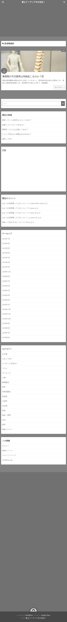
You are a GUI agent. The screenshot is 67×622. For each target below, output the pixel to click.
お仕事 (4, 354)
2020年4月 (6, 295)
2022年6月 (6, 243)
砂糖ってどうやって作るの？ (13, 125)
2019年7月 (6, 333)
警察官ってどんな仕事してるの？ (15, 129)
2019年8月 (6, 328)
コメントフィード (9, 455)
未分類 (4, 406)
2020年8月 (6, 276)
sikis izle (34, 213)
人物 (4, 377)
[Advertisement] (33, 20)
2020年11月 (6, 272)
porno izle (34, 217)
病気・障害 (6, 415)
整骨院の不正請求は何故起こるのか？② (23, 76)
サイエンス (6, 373)
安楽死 (4, 396)
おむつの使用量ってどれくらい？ (15, 203)
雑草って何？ (7, 139)
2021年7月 (6, 258)
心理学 (4, 401)
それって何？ (7, 359)
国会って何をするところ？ (12, 222)
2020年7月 (6, 281)
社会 (63, 50)
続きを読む (59, 87)
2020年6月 (6, 286)
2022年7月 (6, 239)
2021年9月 (6, 248)
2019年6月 (6, 337)
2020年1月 (6, 305)
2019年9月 (6, 323)
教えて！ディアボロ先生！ (36, 618)
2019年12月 (6, 309)
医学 (4, 387)
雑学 (4, 424)
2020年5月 (6, 290)
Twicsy (27, 222)
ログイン (5, 446)
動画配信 (5, 382)
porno (33, 208)
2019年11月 (6, 314)
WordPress (29, 615)
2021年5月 (6, 267)
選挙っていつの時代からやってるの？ (16, 120)
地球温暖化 (6, 392)
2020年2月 (6, 300)
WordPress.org (7, 460)
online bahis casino (37, 203)
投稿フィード (7, 450)
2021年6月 (6, 262)
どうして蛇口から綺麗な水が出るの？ (16, 134)
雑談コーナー (7, 429)
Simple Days (45, 615)
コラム (4, 368)
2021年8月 (6, 253)
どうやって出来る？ (10, 363)
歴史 (4, 410)
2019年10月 (6, 319)
